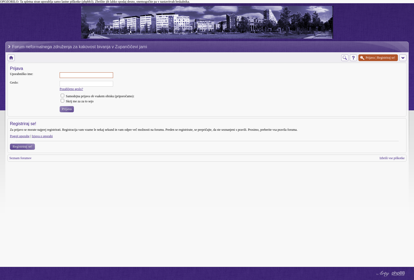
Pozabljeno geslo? (71, 89)
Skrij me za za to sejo (77, 101)
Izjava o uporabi (42, 136)
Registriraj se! (22, 146)
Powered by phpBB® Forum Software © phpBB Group (398, 273)
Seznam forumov (20, 158)
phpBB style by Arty (382, 273)
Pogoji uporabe (20, 136)
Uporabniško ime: (21, 74)
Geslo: (14, 82)
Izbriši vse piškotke (392, 158)
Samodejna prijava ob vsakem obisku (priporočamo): (97, 96)
